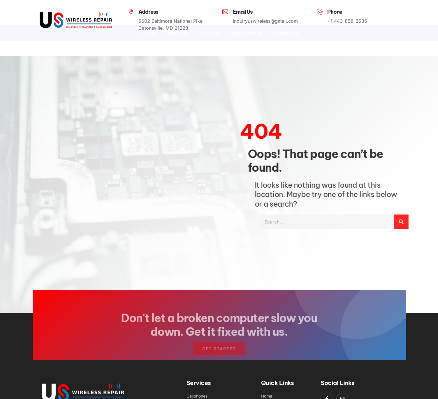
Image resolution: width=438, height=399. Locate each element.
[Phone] (320, 12)
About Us (178, 41)
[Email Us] (225, 12)
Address (148, 11)
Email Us (242, 11)
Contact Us (285, 41)
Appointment (246, 41)
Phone (334, 11)
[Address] (131, 12)
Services (209, 41)
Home (149, 41)
